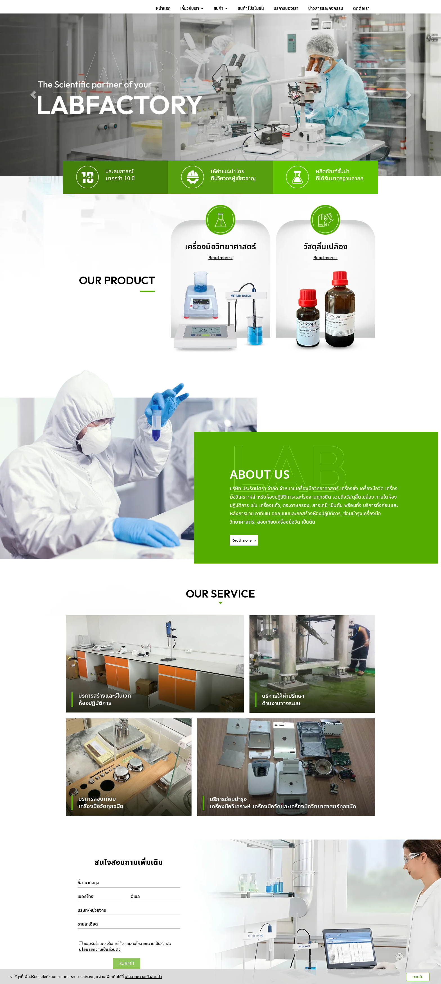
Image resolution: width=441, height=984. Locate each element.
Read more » (220, 257)
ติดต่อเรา (361, 8)
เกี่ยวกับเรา (192, 8)
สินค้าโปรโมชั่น (251, 8)
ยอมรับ (418, 977)
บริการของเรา (286, 8)
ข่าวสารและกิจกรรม (325, 8)
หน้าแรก (163, 8)
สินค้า (220, 8)
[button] (33, 94)
